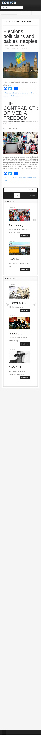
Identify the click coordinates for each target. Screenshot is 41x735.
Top (4, 732)
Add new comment (17, 96)
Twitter (38, 13)
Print (31, 47)
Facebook (29, 13)
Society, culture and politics (17, 45)
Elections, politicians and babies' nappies (20, 36)
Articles (11, 21)
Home (5, 21)
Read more (24, 236)
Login (28, 8)
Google (33, 13)
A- (36, 23)
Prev (13, 190)
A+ (32, 23)
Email (35, 47)
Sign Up (25, 8)
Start (7, 190)
